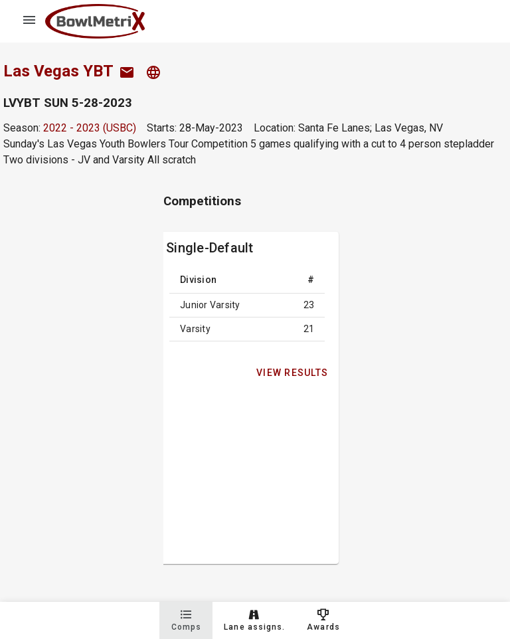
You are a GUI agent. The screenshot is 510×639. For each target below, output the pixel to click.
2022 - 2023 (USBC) (89, 128)
